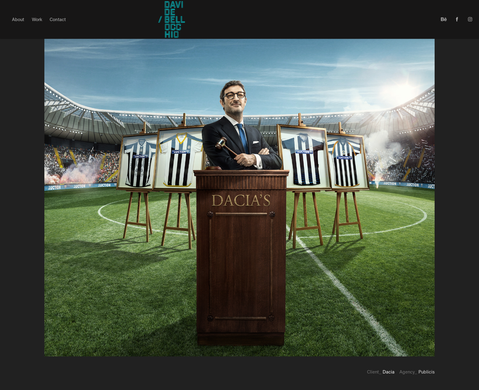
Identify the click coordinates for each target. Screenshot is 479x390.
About (18, 19)
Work (37, 19)
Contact (58, 19)
